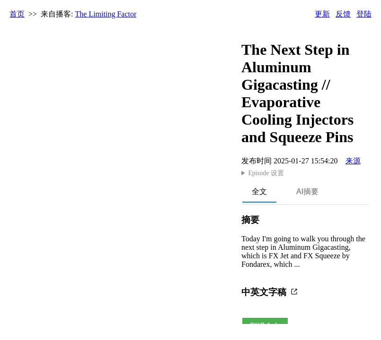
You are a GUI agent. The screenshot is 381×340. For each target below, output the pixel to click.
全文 (259, 191)
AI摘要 (307, 191)
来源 (353, 161)
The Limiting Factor (106, 14)
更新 (322, 14)
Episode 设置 (266, 173)
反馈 (343, 14)
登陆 (364, 14)
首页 (17, 14)
